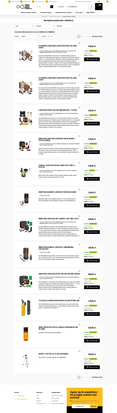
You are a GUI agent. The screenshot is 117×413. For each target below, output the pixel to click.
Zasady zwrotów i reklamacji (57, 403)
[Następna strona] (97, 36)
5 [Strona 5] (89, 36)
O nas (37, 395)
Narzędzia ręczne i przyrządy (64, 12)
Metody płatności (55, 398)
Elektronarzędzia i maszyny (29, 12)
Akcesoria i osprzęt (46, 12)
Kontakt (38, 398)
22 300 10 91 (20, 396)
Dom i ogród (79, 12)
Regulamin (38, 400)
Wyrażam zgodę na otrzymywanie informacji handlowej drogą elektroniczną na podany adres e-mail (84, 401)
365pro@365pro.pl (73, 6)
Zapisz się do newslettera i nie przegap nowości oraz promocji (84, 395)
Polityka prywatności (40, 403)
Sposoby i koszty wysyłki (57, 395)
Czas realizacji (54, 400)
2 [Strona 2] (81, 36)
